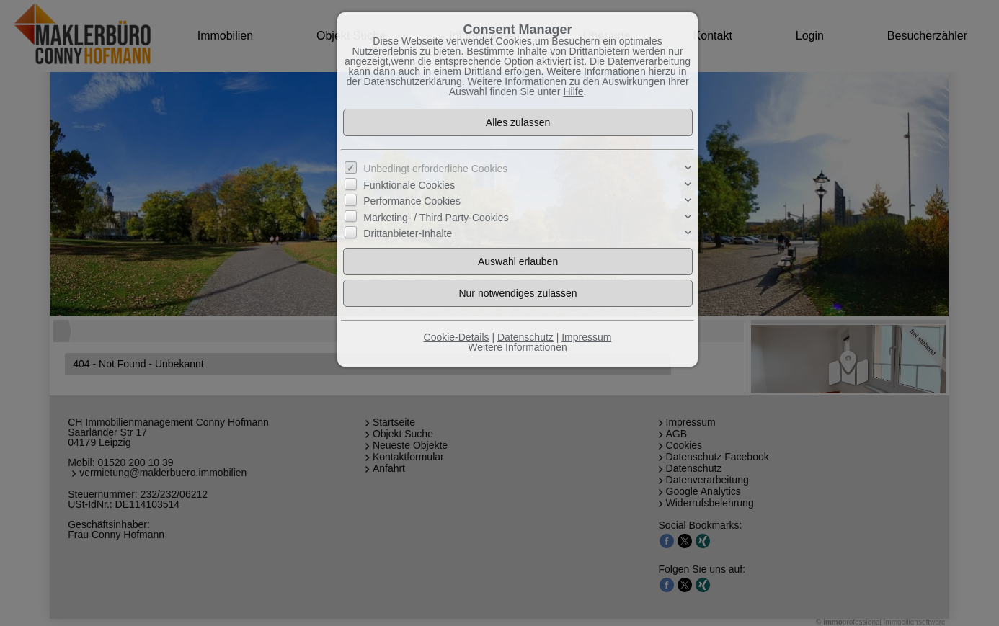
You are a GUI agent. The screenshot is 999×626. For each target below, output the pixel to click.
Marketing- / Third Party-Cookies (435, 217)
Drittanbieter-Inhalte (407, 233)
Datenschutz (525, 337)
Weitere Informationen (517, 347)
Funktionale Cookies (409, 185)
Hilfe (573, 91)
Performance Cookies (412, 201)
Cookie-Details (456, 337)
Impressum (586, 337)
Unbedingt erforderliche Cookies (435, 168)
